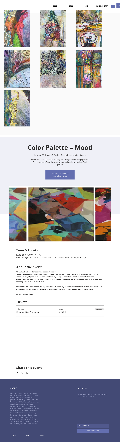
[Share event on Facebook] (17, 373)
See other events (60, 176)
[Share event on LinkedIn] (27, 373)
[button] (113, 5)
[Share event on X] (22, 373)
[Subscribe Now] (93, 431)
